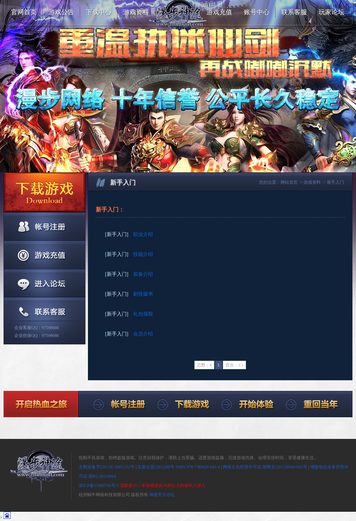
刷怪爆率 (143, 294)
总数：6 (204, 364)
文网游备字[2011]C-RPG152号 (107, 466)
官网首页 (24, 12)
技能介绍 (143, 254)
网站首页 (289, 182)
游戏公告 (61, 12)
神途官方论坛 (162, 494)
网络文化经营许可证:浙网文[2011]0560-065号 (265, 466)
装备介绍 (143, 274)
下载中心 (98, 12)
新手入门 (335, 182)
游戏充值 (219, 12)
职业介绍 (143, 234)
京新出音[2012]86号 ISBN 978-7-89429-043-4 (178, 466)
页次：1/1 (234, 364)
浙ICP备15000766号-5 (99, 485)
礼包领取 (143, 314)
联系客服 (294, 12)
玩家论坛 (331, 12)
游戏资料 (136, 12)
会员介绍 (143, 334)
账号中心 (256, 12)
